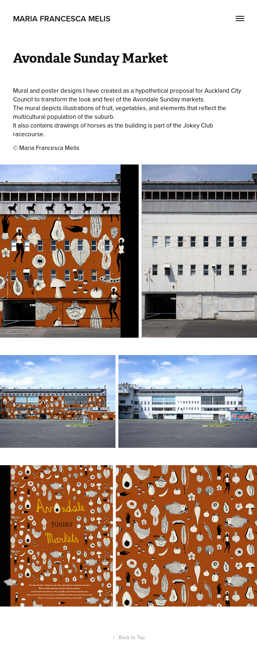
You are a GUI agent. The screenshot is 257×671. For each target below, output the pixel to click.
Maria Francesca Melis (61, 18)
